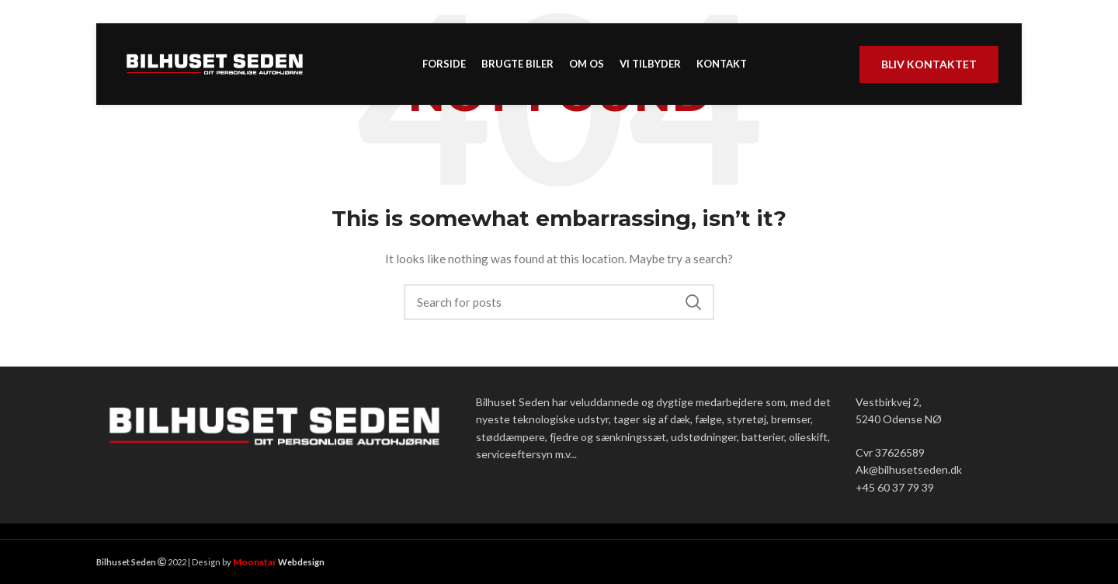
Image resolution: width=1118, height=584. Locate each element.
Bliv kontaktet (929, 64)
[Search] (559, 302)
